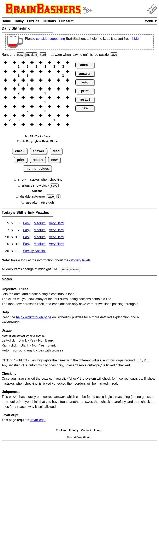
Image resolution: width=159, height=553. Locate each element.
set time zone (71, 270)
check (19, 151)
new (54, 160)
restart (38, 160)
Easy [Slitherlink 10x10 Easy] (26, 237)
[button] (10, 62)
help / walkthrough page (33, 317)
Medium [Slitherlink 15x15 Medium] (40, 244)
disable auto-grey (33, 196)
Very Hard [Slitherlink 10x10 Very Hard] (56, 237)
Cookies (61, 430)
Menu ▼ (151, 21)
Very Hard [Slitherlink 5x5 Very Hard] (56, 223)
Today (19, 21)
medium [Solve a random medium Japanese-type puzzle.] (31, 54)
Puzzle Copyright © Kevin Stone (37, 141)
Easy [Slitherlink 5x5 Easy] (26, 223)
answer (38, 151)
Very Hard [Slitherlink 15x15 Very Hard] (56, 244)
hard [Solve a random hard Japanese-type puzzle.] (43, 54)
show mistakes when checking (40, 179)
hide (135, 38)
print (20, 160)
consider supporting (50, 38)
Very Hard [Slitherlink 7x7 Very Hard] (56, 230)
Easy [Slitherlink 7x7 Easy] (26, 230)
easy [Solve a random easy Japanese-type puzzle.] (20, 54)
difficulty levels (79, 261)
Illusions (49, 21)
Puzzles (33, 21)
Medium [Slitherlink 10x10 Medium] (40, 237)
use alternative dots (40, 202)
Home (6, 21)
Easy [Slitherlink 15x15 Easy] (26, 244)
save (114, 54)
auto (55, 151)
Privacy (73, 430)
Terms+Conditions (78, 437)
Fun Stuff (66, 21)
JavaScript (38, 420)
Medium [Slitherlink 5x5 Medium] (40, 223)
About (98, 430)
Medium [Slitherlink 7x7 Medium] (40, 230)
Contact (86, 430)
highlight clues (37, 168)
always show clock (35, 185)
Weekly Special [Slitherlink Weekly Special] (34, 252)
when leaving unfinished (84, 54)
